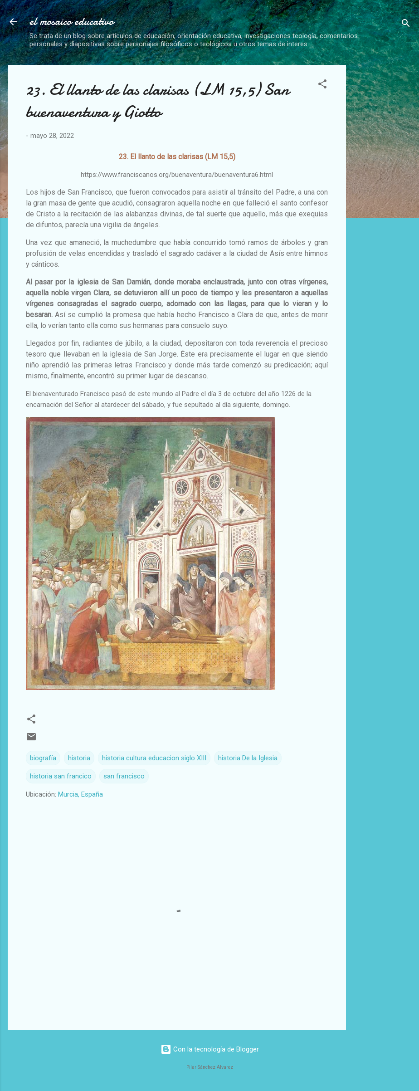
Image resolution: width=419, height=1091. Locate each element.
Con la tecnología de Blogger (210, 1049)
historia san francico (61, 776)
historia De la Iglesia (248, 758)
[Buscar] (405, 25)
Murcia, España (80, 794)
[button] (322, 85)
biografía (43, 758)
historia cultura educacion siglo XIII (154, 758)
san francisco (124, 776)
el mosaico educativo (71, 21)
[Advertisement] (386, 201)
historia (79, 758)
